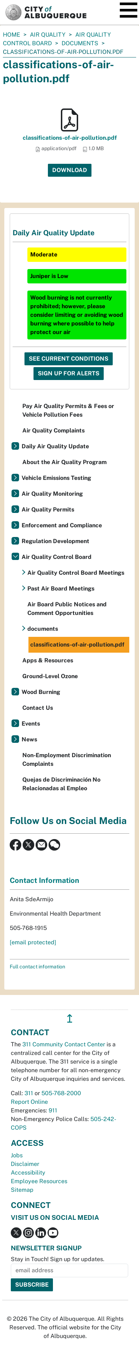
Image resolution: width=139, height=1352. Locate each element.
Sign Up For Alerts (68, 373)
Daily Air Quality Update (55, 446)
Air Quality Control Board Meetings (75, 572)
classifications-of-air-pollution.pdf (70, 137)
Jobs (17, 1155)
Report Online (29, 1101)
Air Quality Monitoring (52, 493)
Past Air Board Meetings (60, 588)
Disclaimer (25, 1164)
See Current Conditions (68, 358)
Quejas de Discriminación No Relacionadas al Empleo (61, 784)
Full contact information (37, 966)
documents (80, 43)
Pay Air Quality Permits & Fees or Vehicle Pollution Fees (68, 410)
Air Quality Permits (48, 509)
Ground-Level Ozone (50, 676)
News (29, 739)
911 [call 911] (53, 1110)
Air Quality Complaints (53, 430)
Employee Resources (39, 1181)
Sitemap (22, 1189)
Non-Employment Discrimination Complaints (66, 759)
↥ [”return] (70, 1018)
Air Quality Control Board (56, 557)
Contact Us (37, 707)
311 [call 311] (28, 1093)
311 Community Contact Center (63, 1044)
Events (31, 723)
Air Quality (48, 34)
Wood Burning (41, 692)
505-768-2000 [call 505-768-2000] (61, 1093)
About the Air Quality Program (64, 462)
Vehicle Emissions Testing (56, 477)
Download (69, 170)
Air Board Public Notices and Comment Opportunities (67, 608)
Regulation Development (55, 541)
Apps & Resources (47, 660)
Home (11, 34)
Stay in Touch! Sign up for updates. (57, 1259)
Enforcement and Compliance (62, 525)
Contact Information (44, 880)
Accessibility (28, 1172)
